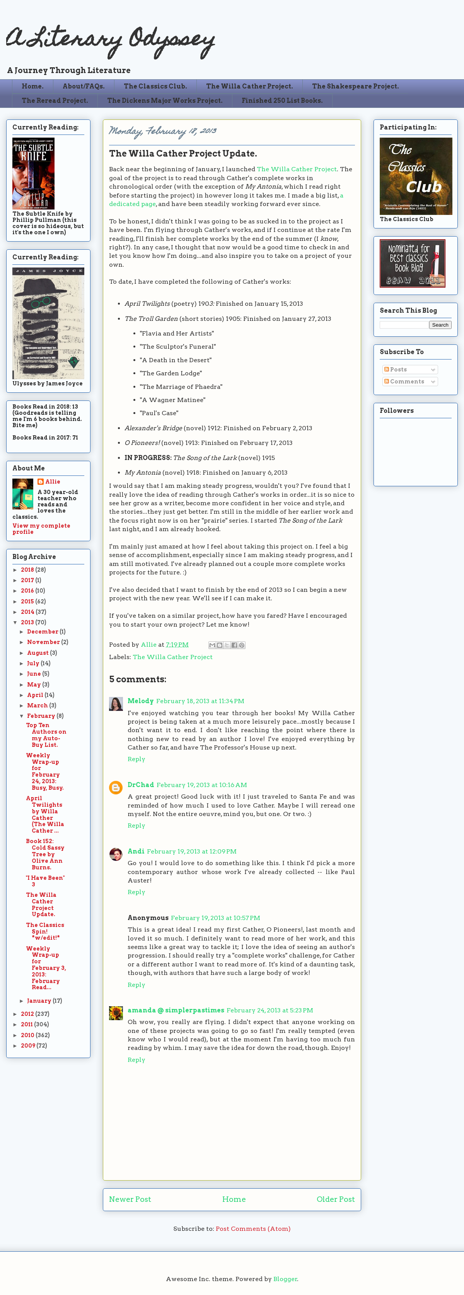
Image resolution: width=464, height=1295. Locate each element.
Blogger (285, 1279)
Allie (149, 644)
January (40, 1001)
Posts (395, 369)
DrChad (141, 785)
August (38, 653)
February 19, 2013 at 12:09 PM (192, 851)
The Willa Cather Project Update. (41, 904)
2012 (28, 1014)
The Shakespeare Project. (355, 86)
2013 (28, 622)
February (41, 716)
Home (234, 1199)
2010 (28, 1035)
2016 (28, 591)
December (43, 632)
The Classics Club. (155, 86)
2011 (27, 1024)
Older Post (336, 1199)
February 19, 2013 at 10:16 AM (202, 785)
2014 (28, 612)
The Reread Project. (55, 100)
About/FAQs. (84, 86)
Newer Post (130, 1199)
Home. (33, 86)
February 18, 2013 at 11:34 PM (200, 701)
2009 (28, 1046)
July (34, 663)
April (35, 695)
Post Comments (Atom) (253, 1228)
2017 (28, 580)
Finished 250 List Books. (282, 100)
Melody (141, 701)
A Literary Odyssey (111, 40)
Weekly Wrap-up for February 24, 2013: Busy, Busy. (45, 771)
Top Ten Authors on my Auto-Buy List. (46, 735)
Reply (136, 759)
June (34, 674)
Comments (404, 381)
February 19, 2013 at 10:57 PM (215, 918)
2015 (28, 601)
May (34, 685)
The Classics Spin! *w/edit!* (45, 931)
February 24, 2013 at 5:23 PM (270, 1010)
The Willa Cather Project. (249, 86)
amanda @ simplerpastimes (176, 1010)
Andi (136, 851)
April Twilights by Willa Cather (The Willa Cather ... (45, 814)
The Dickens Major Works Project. (165, 100)
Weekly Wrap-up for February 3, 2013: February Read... (46, 968)
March (38, 705)
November (44, 642)
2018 (28, 570)
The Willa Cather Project (297, 169)
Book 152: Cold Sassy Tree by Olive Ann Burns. (45, 854)
